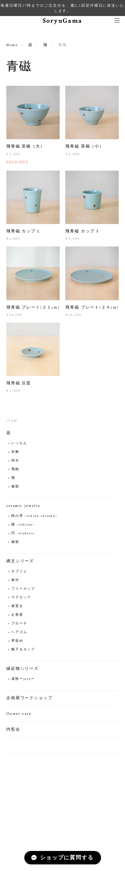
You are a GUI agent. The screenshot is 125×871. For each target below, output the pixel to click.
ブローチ (19, 624)
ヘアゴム (19, 633)
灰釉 (15, 452)
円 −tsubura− (23, 534)
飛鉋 (15, 470)
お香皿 (17, 615)
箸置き (17, 607)
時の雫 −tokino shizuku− (34, 516)
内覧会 (13, 729)
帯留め (17, 641)
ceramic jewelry (23, 506)
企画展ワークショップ (29, 698)
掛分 (15, 461)
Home (12, 45)
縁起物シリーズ (22, 669)
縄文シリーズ (20, 561)
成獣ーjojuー (23, 679)
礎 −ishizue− (23, 525)
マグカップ (21, 598)
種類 (15, 487)
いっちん (19, 444)
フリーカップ (23, 589)
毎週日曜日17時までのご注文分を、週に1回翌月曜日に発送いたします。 (62, 8)
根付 (15, 581)
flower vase (18, 714)
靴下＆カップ (23, 650)
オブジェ (19, 572)
